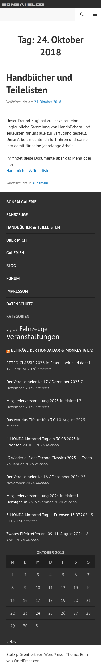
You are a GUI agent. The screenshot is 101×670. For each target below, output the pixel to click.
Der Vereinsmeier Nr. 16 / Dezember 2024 (43, 476)
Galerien (15, 252)
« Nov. (11, 641)
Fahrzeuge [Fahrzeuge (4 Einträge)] (33, 329)
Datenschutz (19, 303)
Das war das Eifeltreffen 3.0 (30, 419)
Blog (11, 265)
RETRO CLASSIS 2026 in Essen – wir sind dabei (48, 362)
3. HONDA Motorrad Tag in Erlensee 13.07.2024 (48, 514)
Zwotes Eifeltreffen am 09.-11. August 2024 (44, 533)
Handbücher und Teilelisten (39, 83)
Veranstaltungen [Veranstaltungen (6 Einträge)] (33, 336)
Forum (13, 278)
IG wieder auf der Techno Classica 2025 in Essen (49, 457)
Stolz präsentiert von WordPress (34, 654)
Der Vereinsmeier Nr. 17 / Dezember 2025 (43, 381)
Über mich (16, 240)
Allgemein (40, 183)
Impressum (17, 291)
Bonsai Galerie (21, 201)
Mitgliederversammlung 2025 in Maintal (42, 400)
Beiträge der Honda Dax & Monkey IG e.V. (52, 350)
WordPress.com (27, 660)
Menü (94, 14)
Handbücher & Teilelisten (29, 170)
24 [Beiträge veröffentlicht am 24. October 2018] (37, 613)
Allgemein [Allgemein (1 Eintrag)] (12, 330)
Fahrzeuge (17, 214)
